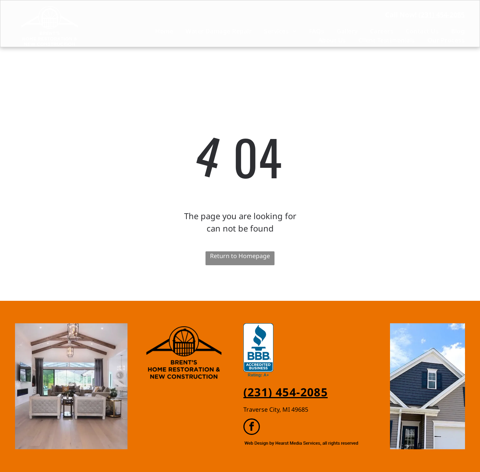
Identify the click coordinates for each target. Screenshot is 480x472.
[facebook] (251, 427)
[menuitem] (158, 31)
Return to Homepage (240, 256)
